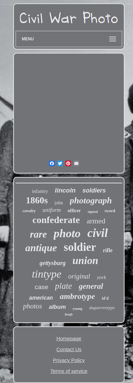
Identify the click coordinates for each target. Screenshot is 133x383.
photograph (91, 200)
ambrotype (77, 296)
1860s (37, 200)
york (101, 277)
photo (67, 233)
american (41, 298)
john (59, 202)
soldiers (94, 190)
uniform (51, 210)
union (85, 260)
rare (38, 234)
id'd (105, 298)
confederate (56, 220)
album (57, 307)
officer (74, 210)
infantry (40, 191)
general (91, 286)
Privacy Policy (68, 360)
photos (32, 306)
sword (109, 210)
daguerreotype (102, 307)
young (77, 308)
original (79, 276)
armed (96, 221)
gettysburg (53, 263)
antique (41, 247)
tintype (46, 274)
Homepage (68, 338)
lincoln (65, 190)
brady (69, 314)
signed (93, 211)
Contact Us (68, 349)
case (41, 286)
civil (98, 233)
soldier (80, 247)
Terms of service (68, 371)
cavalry (29, 210)
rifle (107, 250)
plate (63, 285)
